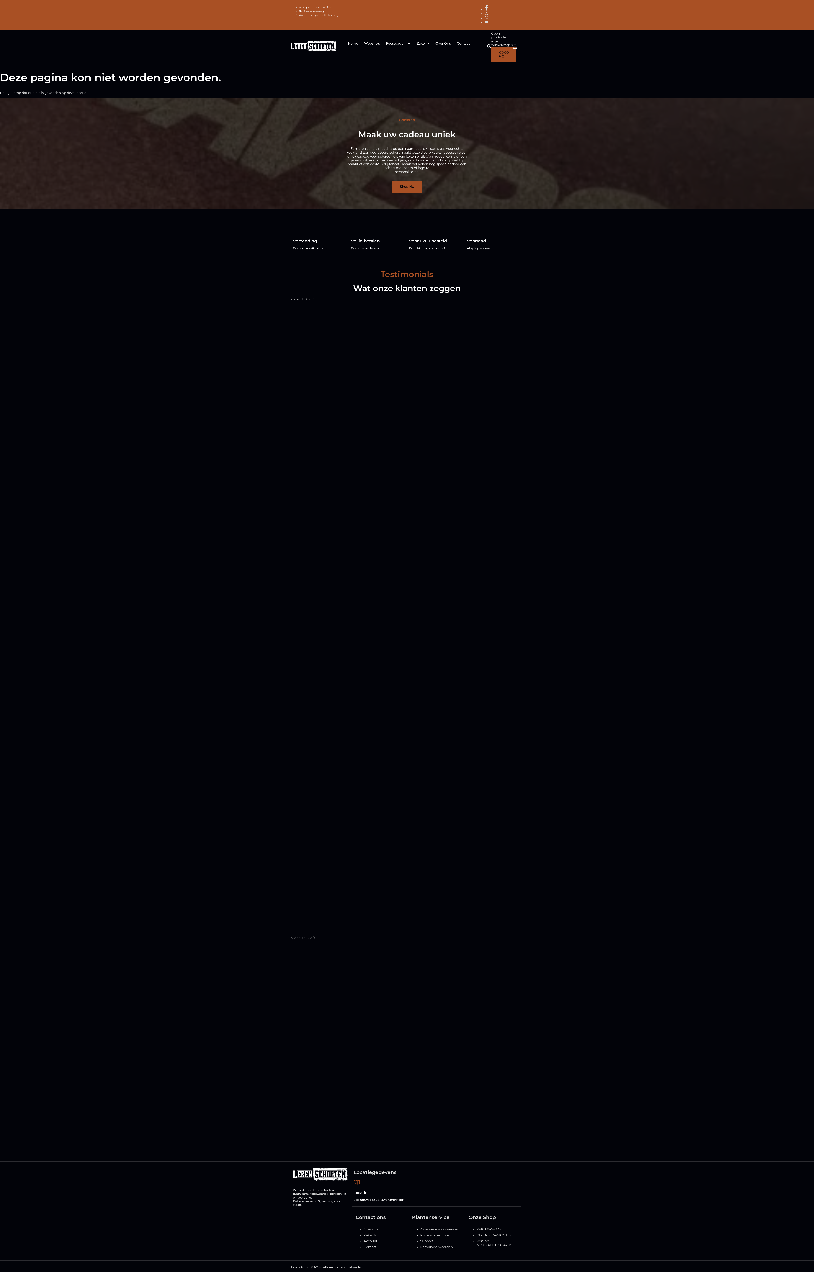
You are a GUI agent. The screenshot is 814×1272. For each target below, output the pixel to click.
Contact (463, 43)
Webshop (372, 43)
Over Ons (443, 43)
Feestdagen (398, 43)
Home (353, 43)
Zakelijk (423, 43)
